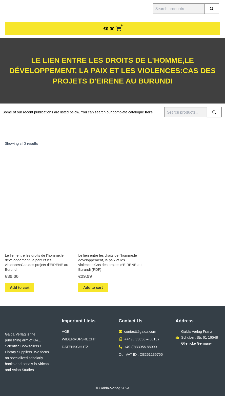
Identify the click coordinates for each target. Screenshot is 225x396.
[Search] (211, 8)
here (149, 112)
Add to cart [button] (19, 287)
